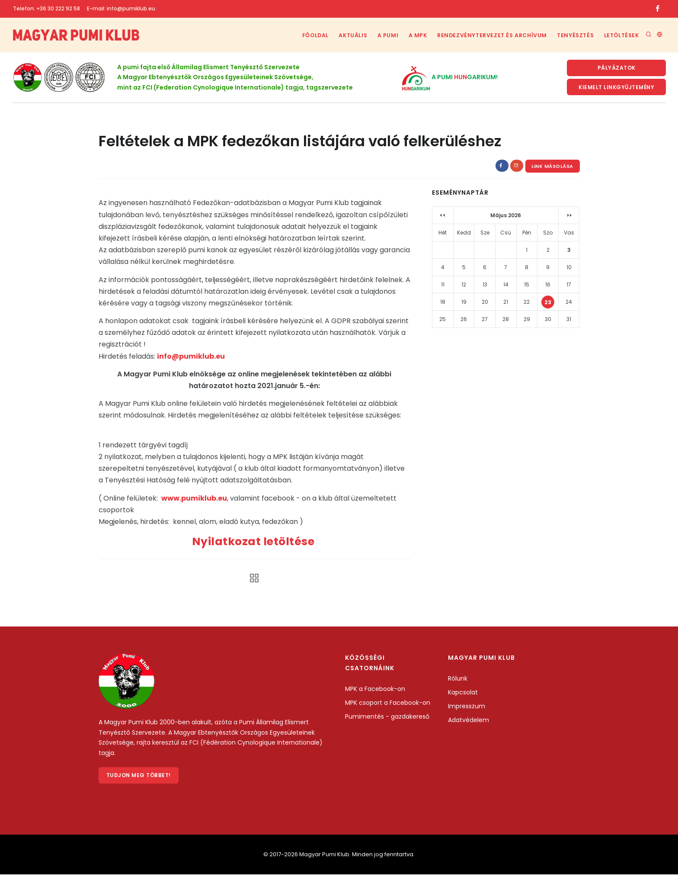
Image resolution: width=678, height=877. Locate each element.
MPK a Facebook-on (375, 690)
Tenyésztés (572, 35)
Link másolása (552, 167)
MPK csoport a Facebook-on (387, 704)
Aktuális (342, 35)
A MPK (412, 35)
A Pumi (379, 35)
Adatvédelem (468, 721)
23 (547, 304)
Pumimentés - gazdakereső (387, 717)
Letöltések (620, 35)
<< (443, 217)
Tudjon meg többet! (139, 777)
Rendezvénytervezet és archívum (488, 35)
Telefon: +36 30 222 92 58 (46, 8)
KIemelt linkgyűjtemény (616, 88)
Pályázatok (617, 68)
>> (569, 217)
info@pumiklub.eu (191, 358)
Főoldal (302, 35)
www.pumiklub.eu (194, 499)
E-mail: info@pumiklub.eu (121, 8)
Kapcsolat (463, 693)
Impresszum (466, 707)
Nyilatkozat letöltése (254, 543)
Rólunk (457, 679)
